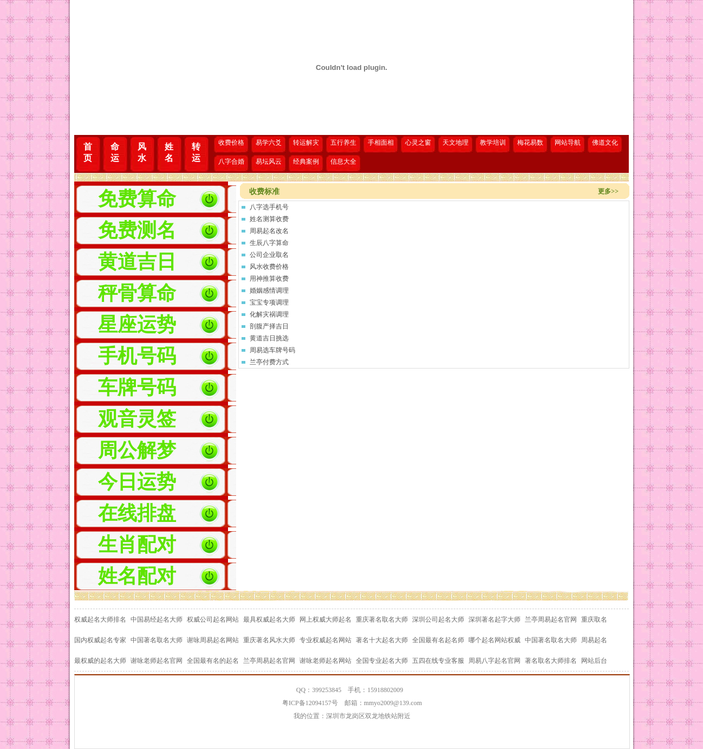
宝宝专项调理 (269, 302)
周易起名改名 (269, 231)
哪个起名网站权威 (494, 640)
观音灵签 (137, 419)
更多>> (608, 191)
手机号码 (137, 356)
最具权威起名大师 (269, 619)
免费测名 (137, 230)
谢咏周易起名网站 (213, 640)
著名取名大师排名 (551, 660)
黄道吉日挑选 (269, 338)
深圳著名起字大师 (494, 619)
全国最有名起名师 (438, 640)
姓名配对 (137, 576)
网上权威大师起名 (326, 619)
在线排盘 (137, 513)
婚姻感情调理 (269, 290)
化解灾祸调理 (269, 314)
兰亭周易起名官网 (551, 619)
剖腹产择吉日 (269, 326)
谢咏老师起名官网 (157, 660)
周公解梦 (137, 450)
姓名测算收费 (269, 219)
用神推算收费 (269, 278)
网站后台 (594, 660)
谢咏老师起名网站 (326, 660)
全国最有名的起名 (213, 660)
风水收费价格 (269, 266)
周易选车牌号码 (272, 350)
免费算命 (137, 199)
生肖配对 (137, 545)
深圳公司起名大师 (438, 619)
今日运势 (137, 482)
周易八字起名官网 (494, 660)
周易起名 (594, 640)
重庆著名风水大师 (269, 640)
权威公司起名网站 (213, 619)
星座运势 (137, 324)
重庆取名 (594, 619)
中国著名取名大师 (157, 640)
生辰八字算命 (269, 243)
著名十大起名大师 (382, 640)
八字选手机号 (269, 207)
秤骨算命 (137, 293)
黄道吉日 (137, 262)
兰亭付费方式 (269, 362)
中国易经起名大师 (157, 619)
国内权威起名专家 (100, 640)
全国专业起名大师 (382, 660)
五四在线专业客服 (438, 660)
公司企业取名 (269, 255)
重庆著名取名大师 (382, 619)
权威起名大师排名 (100, 619)
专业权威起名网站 (326, 640)
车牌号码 (137, 387)
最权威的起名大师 (100, 660)
